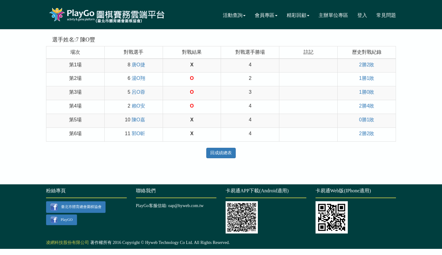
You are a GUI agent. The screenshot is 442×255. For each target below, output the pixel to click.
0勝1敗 (366, 119)
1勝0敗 (366, 92)
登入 (362, 15)
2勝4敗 (366, 105)
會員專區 (266, 15)
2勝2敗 (366, 64)
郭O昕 (138, 133)
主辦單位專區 (333, 15)
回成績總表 (221, 153)
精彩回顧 (298, 15)
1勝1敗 (366, 78)
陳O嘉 (138, 119)
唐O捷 (138, 64)
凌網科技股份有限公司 (67, 242)
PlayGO (61, 220)
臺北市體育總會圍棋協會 (76, 207)
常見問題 (386, 15)
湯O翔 (138, 78)
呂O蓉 (138, 92)
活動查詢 (234, 15)
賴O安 (138, 105)
